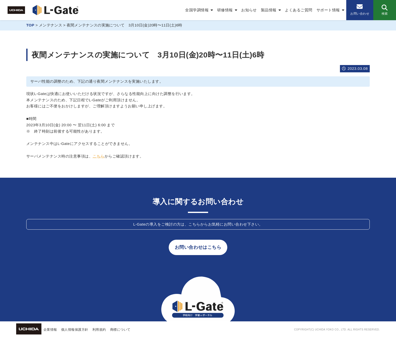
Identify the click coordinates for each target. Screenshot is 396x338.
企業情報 (50, 329)
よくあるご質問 (298, 10)
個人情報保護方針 (74, 329)
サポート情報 (328, 10)
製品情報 (269, 10)
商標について (120, 329)
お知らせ (249, 10)
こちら (98, 156)
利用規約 (99, 329)
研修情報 (225, 10)
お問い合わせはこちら (198, 247)
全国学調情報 (197, 10)
